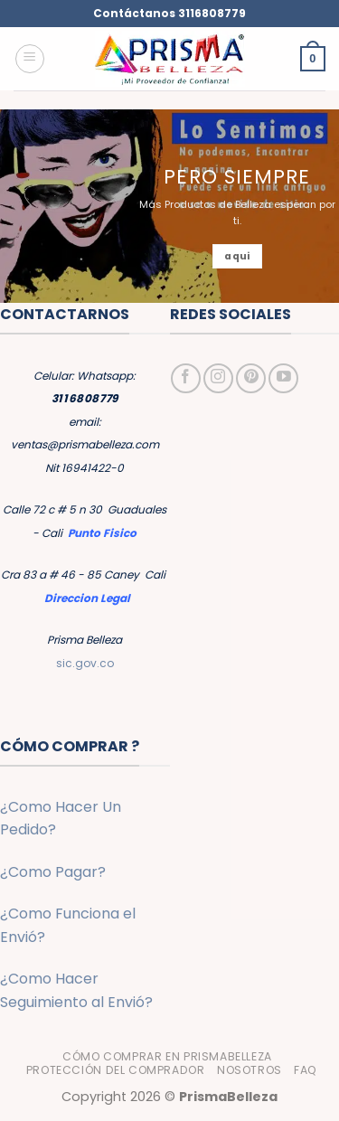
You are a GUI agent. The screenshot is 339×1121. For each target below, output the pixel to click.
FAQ (305, 1070)
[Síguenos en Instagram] (218, 378)
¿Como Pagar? (53, 872)
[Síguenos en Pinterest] (251, 378)
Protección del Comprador (115, 1070)
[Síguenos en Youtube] (283, 378)
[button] (29, 58)
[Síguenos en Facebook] (186, 378)
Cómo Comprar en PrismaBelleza (167, 1056)
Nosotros (249, 1070)
